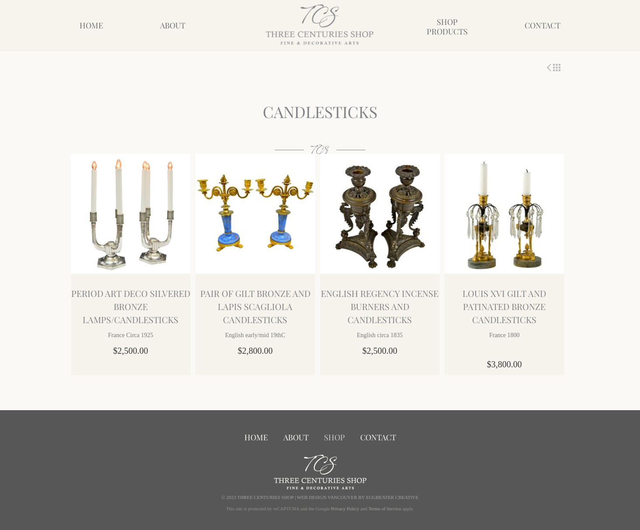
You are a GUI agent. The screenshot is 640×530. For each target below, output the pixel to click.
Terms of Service (385, 508)
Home (91, 25)
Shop (334, 437)
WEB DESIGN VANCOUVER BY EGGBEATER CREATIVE (357, 497)
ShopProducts (447, 27)
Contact (542, 25)
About (172, 25)
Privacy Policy (345, 508)
